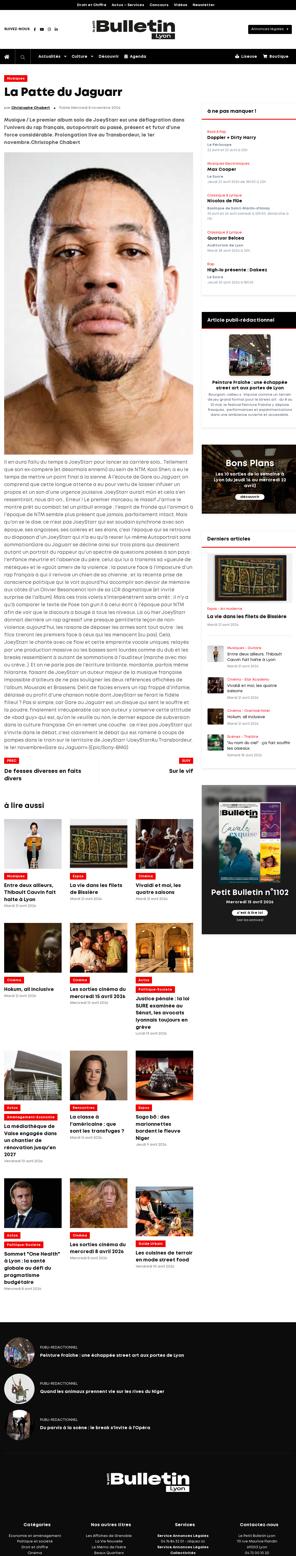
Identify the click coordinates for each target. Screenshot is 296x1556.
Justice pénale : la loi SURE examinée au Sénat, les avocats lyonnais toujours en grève (162, 1013)
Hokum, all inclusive (29, 989)
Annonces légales (267, 29)
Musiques (16, 78)
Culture (79, 56)
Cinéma (145, 876)
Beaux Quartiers (109, 1553)
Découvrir (109, 56)
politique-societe (155, 989)
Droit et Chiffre (91, 5)
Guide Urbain (150, 1243)
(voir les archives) (250, 920)
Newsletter (204, 5)
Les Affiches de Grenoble (109, 1535)
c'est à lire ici (250, 912)
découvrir (250, 496)
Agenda (135, 56)
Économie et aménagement (35, 1535)
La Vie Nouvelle (109, 1541)
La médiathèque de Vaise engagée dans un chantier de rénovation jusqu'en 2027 (30, 1140)
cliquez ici (196, 1541)
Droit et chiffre (35, 1547)
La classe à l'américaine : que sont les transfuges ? (97, 1124)
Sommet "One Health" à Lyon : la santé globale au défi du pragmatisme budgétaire (32, 1268)
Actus (143, 980)
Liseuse (246, 56)
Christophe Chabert (30, 107)
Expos (78, 876)
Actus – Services (128, 5)
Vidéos (180, 5)
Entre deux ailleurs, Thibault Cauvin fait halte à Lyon (30, 892)
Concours (159, 5)
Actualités (49, 56)
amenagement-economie (31, 1117)
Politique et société (35, 1541)
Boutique (276, 56)
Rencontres (84, 1107)
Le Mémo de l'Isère (109, 1547)
